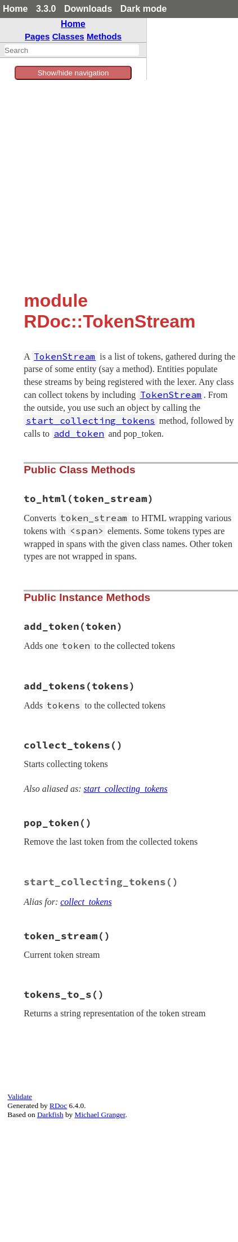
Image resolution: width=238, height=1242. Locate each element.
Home (15, 9)
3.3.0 (46, 9)
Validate (19, 1096)
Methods (104, 36)
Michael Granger (100, 1114)
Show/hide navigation (73, 73)
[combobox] (72, 50)
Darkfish (50, 1114)
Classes (68, 36)
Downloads (88, 9)
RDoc (58, 1105)
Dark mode (143, 9)
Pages (37, 36)
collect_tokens (86, 902)
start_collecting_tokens (126, 788)
